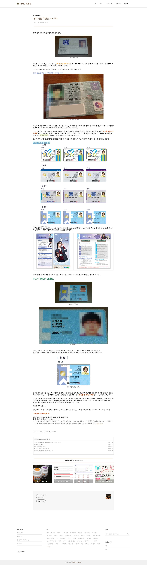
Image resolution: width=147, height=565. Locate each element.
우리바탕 (87, 533)
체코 (83, 535)
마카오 (80, 541)
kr (48, 533)
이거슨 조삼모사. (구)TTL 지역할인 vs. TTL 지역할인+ (46, 442)
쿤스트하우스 (88, 541)
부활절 (89, 535)
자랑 (87, 544)
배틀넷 (66, 533)
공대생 (96, 538)
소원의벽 (76, 535)
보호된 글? (20, 533)
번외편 (53, 533)
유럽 (99, 544)
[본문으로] (99, 423)
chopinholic (40, 497)
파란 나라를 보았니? (39, 446)
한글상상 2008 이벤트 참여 (40, 448)
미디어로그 (109, 4)
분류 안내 (19, 543)
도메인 (95, 533)
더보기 (48, 547)
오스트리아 (97, 535)
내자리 (93, 544)
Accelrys (73, 533)
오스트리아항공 (51, 541)
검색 (128, 534)
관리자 (79, 562)
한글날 (71, 544)
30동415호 (72, 541)
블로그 (77, 544)
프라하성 (49, 535)
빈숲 (56, 535)
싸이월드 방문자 (38, 444)
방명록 (126, 4)
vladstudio (50, 538)
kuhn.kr (19, 536)
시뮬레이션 (50, 544)
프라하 (89, 538)
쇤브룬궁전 (68, 535)
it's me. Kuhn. (24, 3)
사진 (61, 535)
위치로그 (118, 4)
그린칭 (64, 544)
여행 (75, 538)
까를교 (60, 533)
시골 (96, 541)
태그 (101, 4)
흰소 (69, 538)
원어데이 (63, 538)
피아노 (58, 544)
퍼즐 (60, 541)
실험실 (80, 533)
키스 (65, 541)
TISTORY (74, 562)
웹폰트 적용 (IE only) (23, 540)
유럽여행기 (82, 538)
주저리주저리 (37, 439)
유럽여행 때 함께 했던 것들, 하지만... (42, 450)
